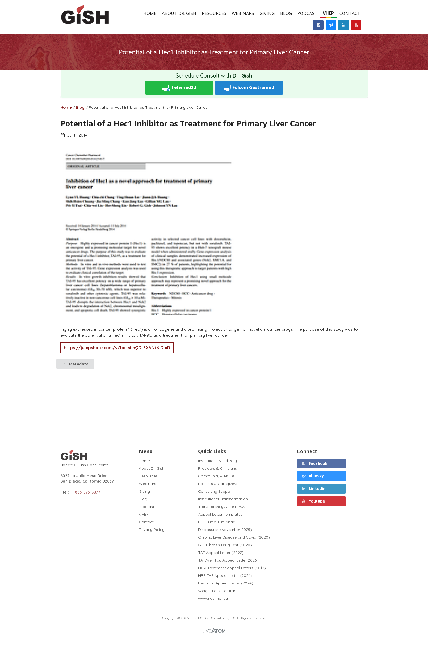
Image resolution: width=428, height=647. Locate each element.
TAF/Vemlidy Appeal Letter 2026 (227, 560)
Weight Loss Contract (217, 590)
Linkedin (314, 488)
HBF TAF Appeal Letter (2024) (225, 575)
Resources (214, 13)
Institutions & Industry (217, 461)
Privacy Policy (151, 529)
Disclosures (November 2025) (225, 529)
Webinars (243, 13)
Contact (349, 13)
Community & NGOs (216, 476)
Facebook (315, 463)
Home (149, 13)
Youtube (313, 501)
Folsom (249, 87)
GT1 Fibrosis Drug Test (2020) (225, 544)
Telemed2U (179, 87)
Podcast (307, 13)
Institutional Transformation (223, 499)
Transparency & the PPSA (221, 506)
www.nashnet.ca (213, 598)
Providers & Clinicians (217, 468)
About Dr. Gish (179, 13)
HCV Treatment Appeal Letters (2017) (232, 567)
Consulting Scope (214, 491)
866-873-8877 (87, 492)
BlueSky (313, 475)
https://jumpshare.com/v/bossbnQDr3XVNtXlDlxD (117, 347)
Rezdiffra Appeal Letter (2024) (225, 583)
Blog (286, 13)
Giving (267, 13)
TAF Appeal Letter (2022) (221, 552)
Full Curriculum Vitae (216, 521)
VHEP (328, 13)
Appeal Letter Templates (220, 514)
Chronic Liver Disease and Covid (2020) (234, 537)
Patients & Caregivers (217, 483)
